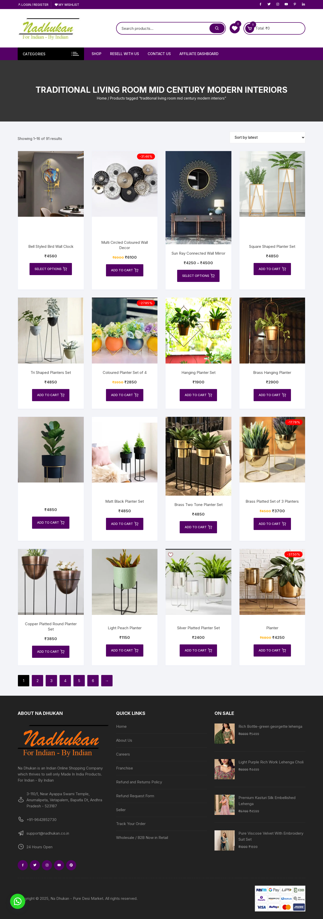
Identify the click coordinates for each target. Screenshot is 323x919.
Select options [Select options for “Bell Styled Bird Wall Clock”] (51, 269)
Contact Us (159, 54)
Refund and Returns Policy (139, 782)
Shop (96, 54)
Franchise (124, 768)
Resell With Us (124, 54)
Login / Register (33, 5)
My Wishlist (67, 5)
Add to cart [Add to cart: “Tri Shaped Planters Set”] (50, 395)
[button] (17, 901)
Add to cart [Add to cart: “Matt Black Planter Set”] (124, 524)
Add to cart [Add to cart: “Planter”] (272, 650)
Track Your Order (131, 823)
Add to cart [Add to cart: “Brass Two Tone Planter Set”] (198, 527)
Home (102, 98)
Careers (123, 754)
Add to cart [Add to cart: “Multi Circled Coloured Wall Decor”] (124, 270)
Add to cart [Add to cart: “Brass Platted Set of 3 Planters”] (272, 524)
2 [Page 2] (38, 680)
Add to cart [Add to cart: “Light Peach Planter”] (124, 650)
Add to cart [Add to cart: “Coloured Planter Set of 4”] (124, 395)
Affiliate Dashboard (199, 54)
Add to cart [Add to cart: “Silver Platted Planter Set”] (198, 650)
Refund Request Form (135, 795)
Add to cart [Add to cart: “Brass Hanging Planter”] (272, 395)
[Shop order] (267, 137)
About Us (124, 740)
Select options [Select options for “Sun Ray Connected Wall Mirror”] (198, 276)
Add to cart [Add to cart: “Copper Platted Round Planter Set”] (50, 652)
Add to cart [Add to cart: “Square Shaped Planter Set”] (272, 269)
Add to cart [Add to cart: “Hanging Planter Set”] (198, 395)
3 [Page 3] (51, 680)
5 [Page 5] (79, 680)
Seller (121, 809)
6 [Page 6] (93, 680)
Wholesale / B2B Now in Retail (142, 837)
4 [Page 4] (65, 680)
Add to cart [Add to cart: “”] (50, 523)
